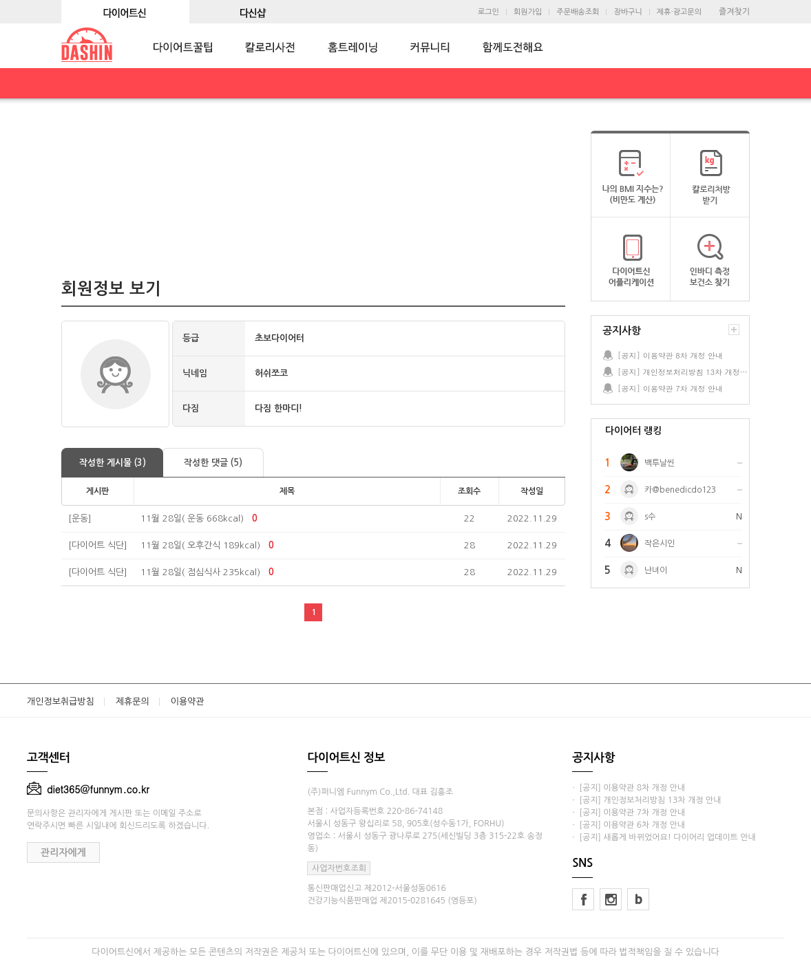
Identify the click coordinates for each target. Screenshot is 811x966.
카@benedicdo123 (680, 490)
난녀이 (655, 570)
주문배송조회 (577, 12)
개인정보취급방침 (60, 701)
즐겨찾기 (734, 12)
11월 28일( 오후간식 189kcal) (200, 545)
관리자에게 (63, 852)
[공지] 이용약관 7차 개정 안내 (670, 388)
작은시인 (659, 543)
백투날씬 (659, 463)
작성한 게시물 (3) (112, 462)
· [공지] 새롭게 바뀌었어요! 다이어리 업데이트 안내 (663, 837)
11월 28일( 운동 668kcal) (192, 518)
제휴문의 (132, 701)
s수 (649, 517)
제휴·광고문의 (679, 12)
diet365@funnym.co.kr (88, 789)
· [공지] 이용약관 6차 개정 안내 (628, 825)
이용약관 (187, 701)
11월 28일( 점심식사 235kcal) (200, 572)
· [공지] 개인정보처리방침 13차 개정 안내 (646, 800)
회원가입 (528, 12)
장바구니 (627, 12)
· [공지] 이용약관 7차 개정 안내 (628, 812)
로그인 (488, 12)
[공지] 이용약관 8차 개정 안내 (670, 355)
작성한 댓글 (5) (213, 462)
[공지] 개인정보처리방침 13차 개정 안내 (683, 372)
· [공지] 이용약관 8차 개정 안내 (628, 788)
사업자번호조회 (339, 868)
